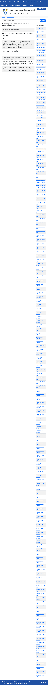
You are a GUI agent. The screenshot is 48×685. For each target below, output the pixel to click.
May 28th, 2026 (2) (40, 69)
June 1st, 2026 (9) (40, 64)
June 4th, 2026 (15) (40, 55)
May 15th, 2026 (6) (40, 92)
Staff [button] (7, 5)
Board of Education (30, 1)
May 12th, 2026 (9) (40, 100)
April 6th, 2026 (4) (40, 187)
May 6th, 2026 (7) (40, 110)
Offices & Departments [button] (19, 1)
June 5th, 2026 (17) (40, 52)
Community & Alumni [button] (15, 5)
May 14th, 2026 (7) (40, 94)
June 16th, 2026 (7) (40, 28)
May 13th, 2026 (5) (40, 97)
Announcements (10, 17)
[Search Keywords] (21, 20)
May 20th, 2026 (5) (40, 83)
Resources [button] (25, 5)
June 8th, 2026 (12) (40, 50)
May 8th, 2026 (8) (40, 105)
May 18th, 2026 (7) (40, 89)
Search (42, 20)
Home (3, 17)
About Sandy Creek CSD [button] (5, 1)
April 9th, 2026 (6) (40, 180)
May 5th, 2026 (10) (40, 112)
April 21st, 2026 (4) (40, 149)
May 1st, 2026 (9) (40, 118)
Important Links (41, 8)
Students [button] (39, 1)
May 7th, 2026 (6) (40, 107)
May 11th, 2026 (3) (40, 102)
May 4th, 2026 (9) (40, 115)
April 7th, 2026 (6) (40, 185)
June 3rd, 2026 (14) (40, 58)
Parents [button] (2, 5)
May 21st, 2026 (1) (40, 80)
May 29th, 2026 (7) (40, 67)
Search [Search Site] (32, 5)
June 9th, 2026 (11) (40, 47)
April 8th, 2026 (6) (40, 182)
